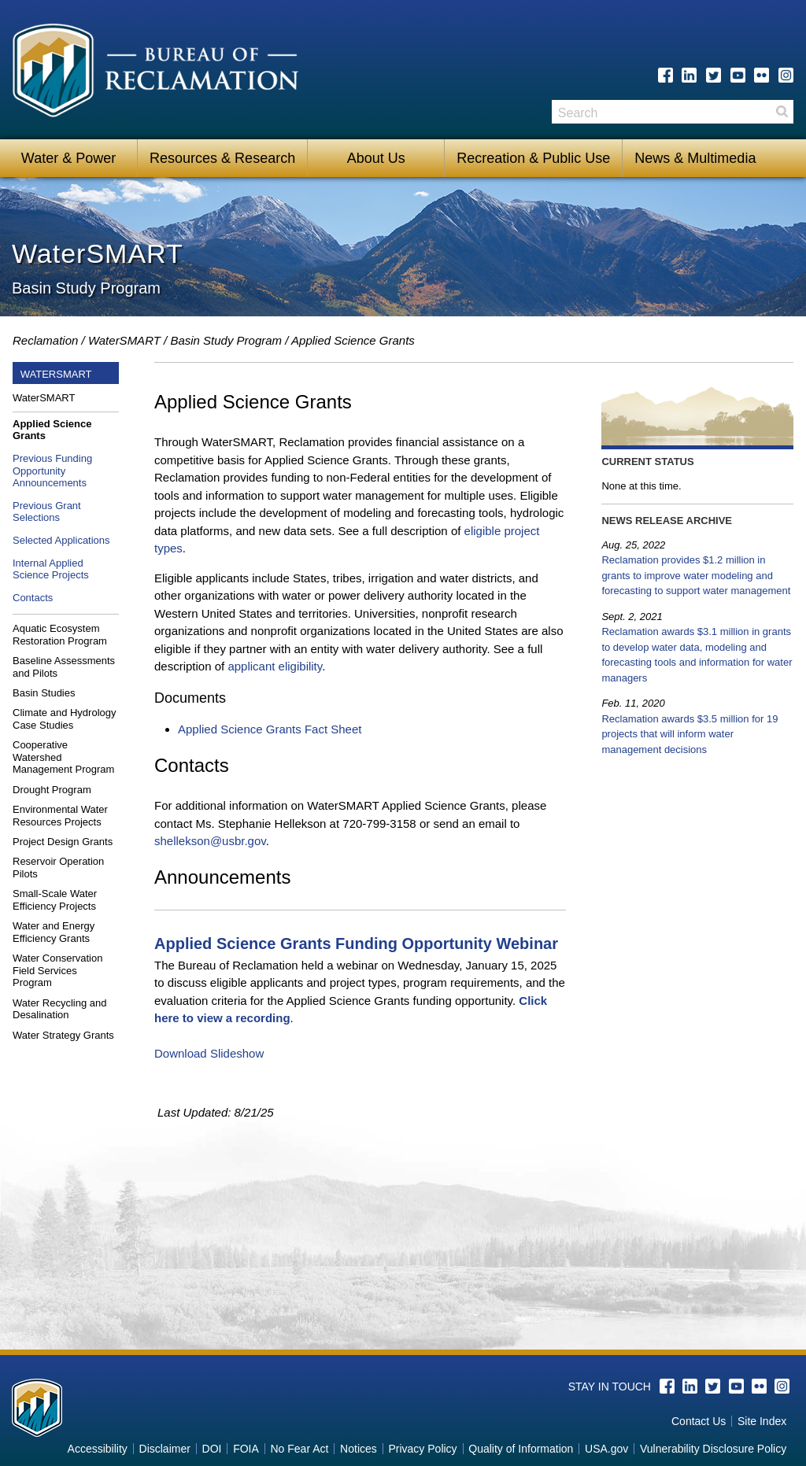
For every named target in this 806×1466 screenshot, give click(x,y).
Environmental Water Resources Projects (60, 815)
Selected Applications (61, 540)
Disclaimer (164, 1448)
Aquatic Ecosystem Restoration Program (60, 634)
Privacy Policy (422, 1448)
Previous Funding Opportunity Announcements (52, 470)
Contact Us (698, 1421)
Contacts (33, 598)
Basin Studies (44, 693)
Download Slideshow (209, 1053)
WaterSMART (124, 340)
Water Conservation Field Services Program (57, 970)
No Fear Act (299, 1448)
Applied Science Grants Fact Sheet (269, 729)
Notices (358, 1448)
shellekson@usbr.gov (210, 840)
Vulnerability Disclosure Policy (713, 1448)
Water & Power (68, 158)
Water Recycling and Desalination (59, 1009)
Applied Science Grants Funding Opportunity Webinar (356, 943)
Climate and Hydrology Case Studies (64, 719)
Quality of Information (520, 1448)
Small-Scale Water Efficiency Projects (55, 900)
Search (781, 117)
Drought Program (52, 790)
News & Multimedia (695, 158)
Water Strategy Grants (63, 1035)
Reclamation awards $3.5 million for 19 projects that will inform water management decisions (689, 734)
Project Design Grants (63, 841)
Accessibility (98, 1448)
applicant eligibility (274, 666)
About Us (376, 158)
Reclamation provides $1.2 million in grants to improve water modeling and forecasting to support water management (695, 575)
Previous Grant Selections (47, 512)
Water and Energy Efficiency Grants (53, 932)
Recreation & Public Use (533, 158)
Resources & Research (222, 158)
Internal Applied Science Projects (51, 569)
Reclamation (45, 340)
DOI (212, 1448)
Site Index (762, 1421)
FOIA (246, 1448)
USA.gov (606, 1448)
